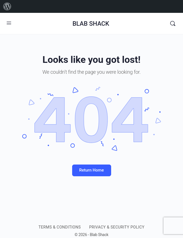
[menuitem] (7, 6)
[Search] (172, 23)
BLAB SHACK (90, 23)
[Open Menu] (9, 23)
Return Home (91, 170)
